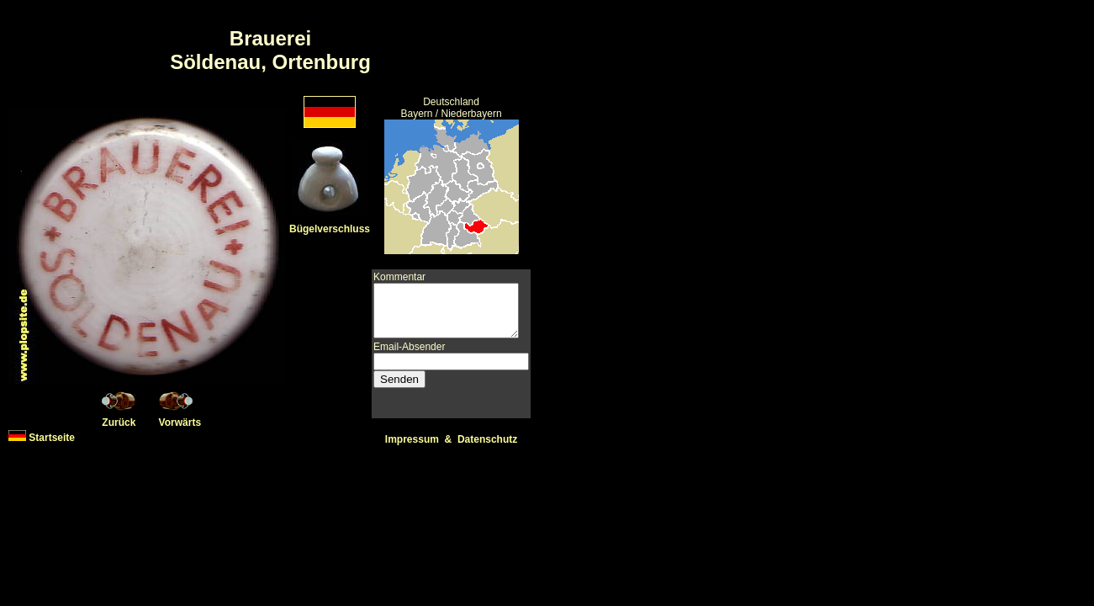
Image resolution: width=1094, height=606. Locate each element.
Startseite (41, 438)
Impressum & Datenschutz (454, 439)
